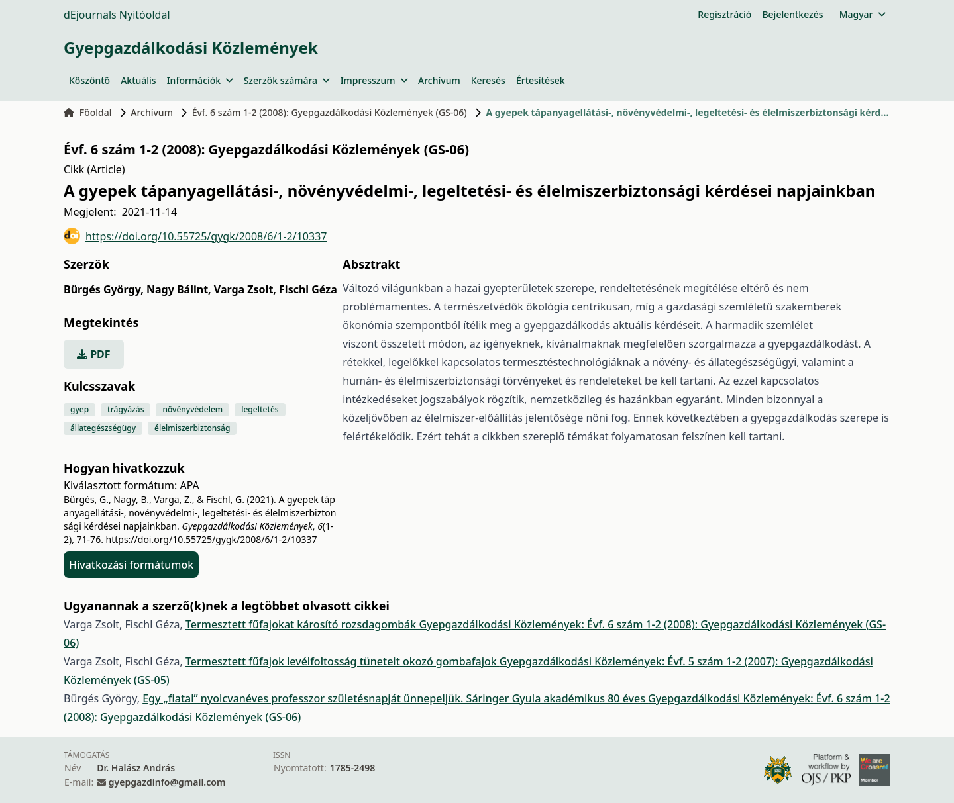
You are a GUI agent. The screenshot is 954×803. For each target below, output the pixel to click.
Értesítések (540, 80)
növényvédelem (192, 409)
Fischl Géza (308, 289)
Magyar (862, 14)
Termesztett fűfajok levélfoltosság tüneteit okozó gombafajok (343, 661)
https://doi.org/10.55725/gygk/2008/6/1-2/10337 (195, 236)
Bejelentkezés (792, 14)
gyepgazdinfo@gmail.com (167, 782)
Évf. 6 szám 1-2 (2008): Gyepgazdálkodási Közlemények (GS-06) (329, 112)
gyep (79, 409)
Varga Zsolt (245, 289)
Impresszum (374, 80)
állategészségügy (103, 428)
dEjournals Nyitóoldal (117, 14)
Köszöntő (89, 80)
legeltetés (260, 409)
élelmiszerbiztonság (192, 428)
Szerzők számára (287, 80)
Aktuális (138, 80)
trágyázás (125, 409)
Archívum (439, 80)
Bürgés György (104, 289)
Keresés (488, 80)
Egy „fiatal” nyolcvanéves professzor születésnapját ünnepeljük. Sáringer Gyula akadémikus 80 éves (395, 698)
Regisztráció (724, 14)
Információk (200, 80)
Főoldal (88, 112)
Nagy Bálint (178, 289)
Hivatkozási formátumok (131, 564)
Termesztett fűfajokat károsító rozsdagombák (302, 624)
